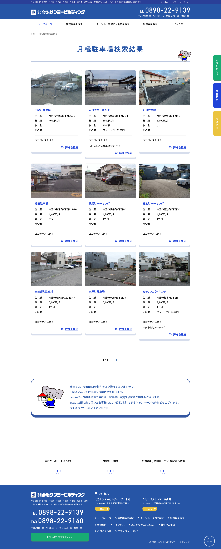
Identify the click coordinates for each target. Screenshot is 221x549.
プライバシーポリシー (181, 2)
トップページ (45, 24)
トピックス (177, 24)
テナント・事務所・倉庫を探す (112, 24)
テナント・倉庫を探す (152, 518)
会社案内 (164, 2)
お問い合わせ (217, 67)
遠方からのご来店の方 (142, 524)
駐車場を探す (150, 24)
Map (104, 508)
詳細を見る (71, 147)
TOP (33, 34)
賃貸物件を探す (74, 24)
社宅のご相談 (168, 524)
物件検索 (217, 95)
